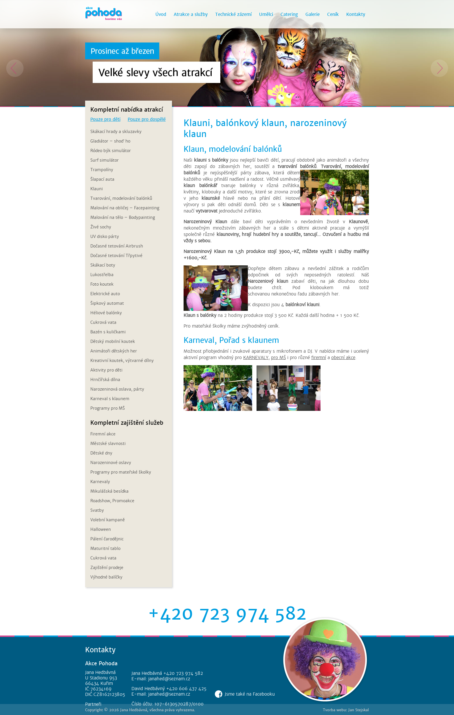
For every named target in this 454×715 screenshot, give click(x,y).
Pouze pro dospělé (147, 119)
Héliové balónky (106, 312)
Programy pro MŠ (107, 408)
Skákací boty (102, 265)
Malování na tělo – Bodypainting (122, 217)
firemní (318, 357)
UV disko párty (104, 236)
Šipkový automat (107, 303)
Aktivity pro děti (106, 370)
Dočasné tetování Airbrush (116, 246)
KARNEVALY (255, 357)
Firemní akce (103, 434)
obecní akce (343, 357)
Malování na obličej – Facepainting (124, 207)
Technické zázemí (233, 14)
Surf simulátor (104, 160)
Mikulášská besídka (109, 491)
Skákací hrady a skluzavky (116, 131)
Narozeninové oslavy (110, 462)
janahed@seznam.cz (169, 678)
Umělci (266, 14)
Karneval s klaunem (109, 398)
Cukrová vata (103, 322)
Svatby (97, 510)
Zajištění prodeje (106, 567)
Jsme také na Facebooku (250, 694)
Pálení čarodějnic (107, 539)
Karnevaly (100, 481)
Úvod (160, 14)
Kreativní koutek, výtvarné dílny (122, 360)
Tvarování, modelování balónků (121, 198)
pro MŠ (278, 357)
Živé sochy (100, 227)
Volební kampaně (107, 519)
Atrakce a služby (191, 14)
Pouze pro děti (105, 119)
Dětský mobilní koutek (112, 341)
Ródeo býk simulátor (110, 150)
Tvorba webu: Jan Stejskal (346, 709)
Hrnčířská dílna (105, 379)
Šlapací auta (102, 179)
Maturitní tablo (105, 548)
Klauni (96, 188)
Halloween (100, 529)
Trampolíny (101, 169)
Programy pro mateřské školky (120, 472)
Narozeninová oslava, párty (117, 389)
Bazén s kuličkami (108, 332)
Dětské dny (101, 453)
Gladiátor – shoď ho (110, 141)
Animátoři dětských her (113, 351)
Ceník (333, 14)
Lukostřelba (102, 274)
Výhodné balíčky (106, 577)
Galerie (312, 14)
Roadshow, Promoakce (112, 500)
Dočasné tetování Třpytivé (116, 255)
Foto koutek (102, 284)
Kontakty (355, 14)
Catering (289, 14)
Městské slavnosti (108, 443)
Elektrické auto (105, 293)
